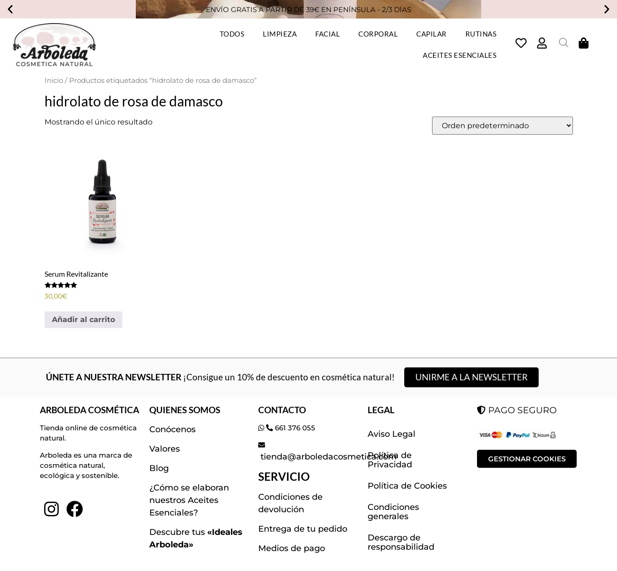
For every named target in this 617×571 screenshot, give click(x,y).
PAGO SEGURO (517, 410)
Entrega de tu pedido (302, 529)
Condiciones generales (393, 511)
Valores (164, 449)
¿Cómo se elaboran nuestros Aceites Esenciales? (189, 500)
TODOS (232, 34)
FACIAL (327, 34)
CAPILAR (431, 34)
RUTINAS (481, 34)
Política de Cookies (407, 486)
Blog (159, 468)
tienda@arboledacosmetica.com (327, 457)
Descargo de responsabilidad (401, 542)
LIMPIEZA (280, 34)
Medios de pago (291, 548)
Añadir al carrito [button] (83, 319)
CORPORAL (378, 34)
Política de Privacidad (390, 460)
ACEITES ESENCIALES (459, 55)
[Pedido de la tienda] (502, 126)
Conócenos (172, 429)
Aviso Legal (391, 434)
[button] (10, 9)
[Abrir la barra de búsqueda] (563, 42)
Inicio (54, 80)
